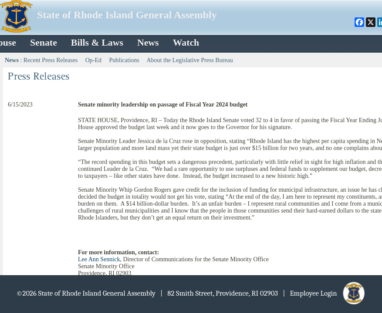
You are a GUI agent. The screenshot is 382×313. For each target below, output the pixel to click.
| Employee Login (324, 293)
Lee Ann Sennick (99, 259)
